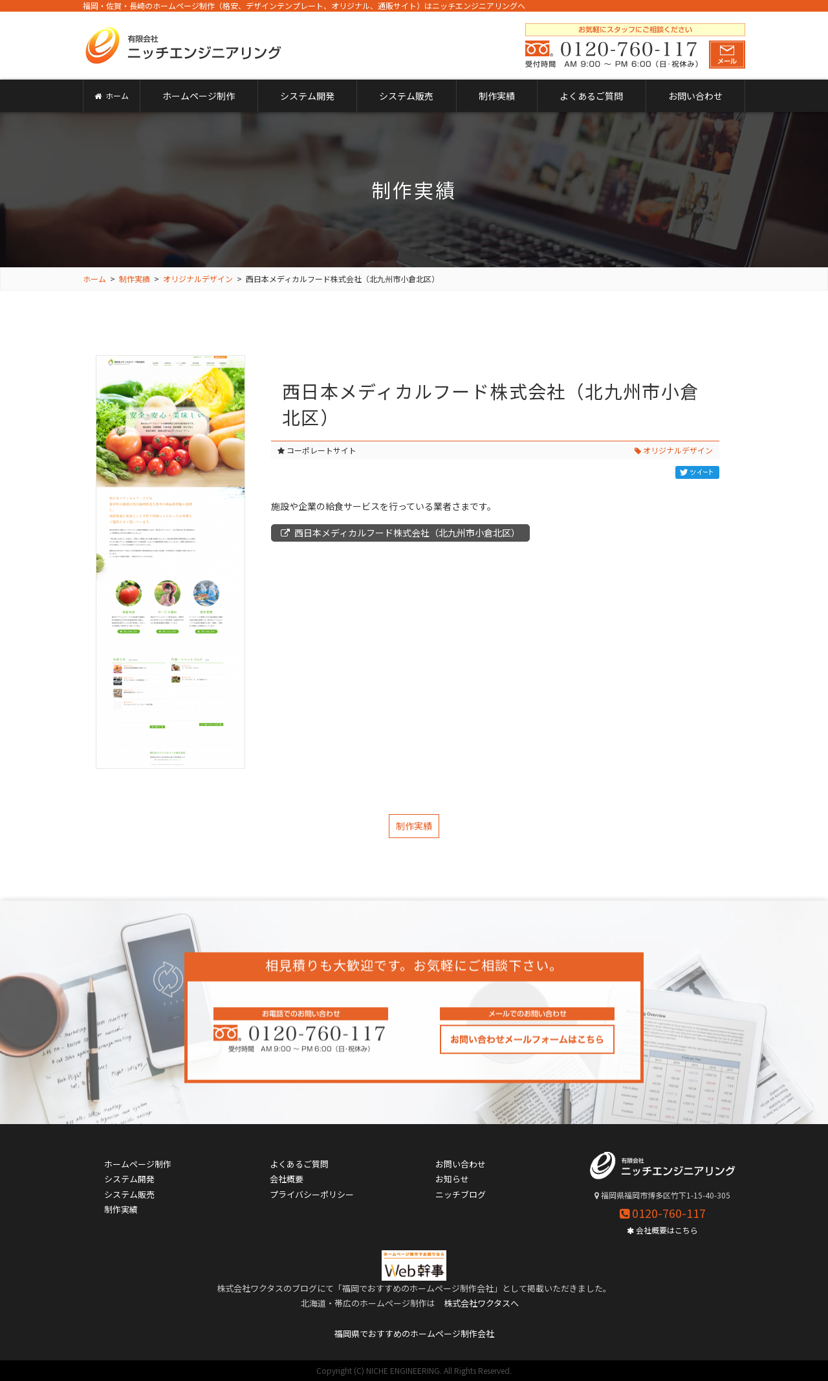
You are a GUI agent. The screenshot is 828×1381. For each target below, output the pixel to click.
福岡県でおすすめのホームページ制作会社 (414, 1333)
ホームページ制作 (198, 95)
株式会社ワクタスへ (481, 1303)
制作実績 (497, 95)
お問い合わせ (695, 95)
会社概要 (286, 1179)
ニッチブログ (460, 1194)
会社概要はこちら (662, 1229)
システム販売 (406, 95)
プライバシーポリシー (312, 1194)
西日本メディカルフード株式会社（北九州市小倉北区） (400, 532)
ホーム (111, 95)
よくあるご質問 (591, 95)
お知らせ (452, 1179)
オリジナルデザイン (674, 450)
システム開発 (307, 95)
